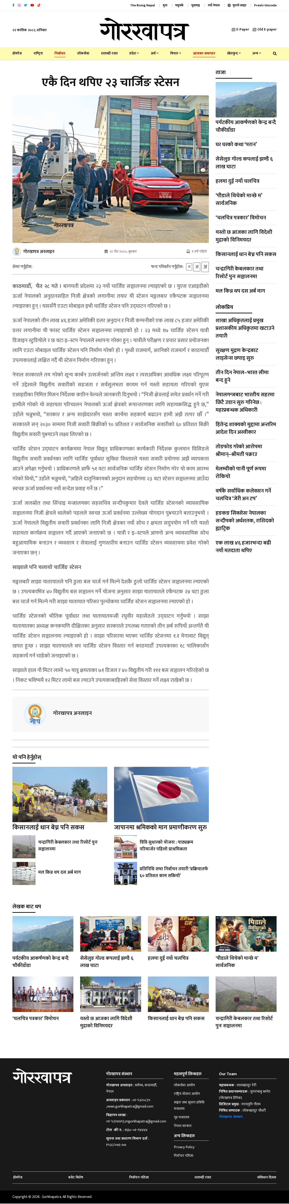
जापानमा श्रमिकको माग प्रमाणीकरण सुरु (160, 828)
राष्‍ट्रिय (38, 53)
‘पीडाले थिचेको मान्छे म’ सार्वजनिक (239, 199)
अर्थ (154, 53)
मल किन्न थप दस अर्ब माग (59, 873)
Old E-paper (265, 29)
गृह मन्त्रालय (181, 1118)
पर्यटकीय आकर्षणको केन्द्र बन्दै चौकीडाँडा (246, 126)
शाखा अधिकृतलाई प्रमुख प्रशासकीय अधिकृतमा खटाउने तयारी (245, 328)
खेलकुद (234, 53)
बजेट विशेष (75, 1178)
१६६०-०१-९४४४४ (136, 1130)
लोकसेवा (83, 53)
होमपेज (17, 53)
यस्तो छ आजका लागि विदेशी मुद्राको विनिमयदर (244, 236)
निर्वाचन (59, 53)
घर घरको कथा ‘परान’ (236, 144)
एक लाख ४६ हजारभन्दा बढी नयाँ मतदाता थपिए (243, 546)
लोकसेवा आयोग (184, 1086)
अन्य (256, 53)
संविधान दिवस (266, 1178)
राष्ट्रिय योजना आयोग (187, 1094)
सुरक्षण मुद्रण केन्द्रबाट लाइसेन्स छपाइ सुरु (237, 354)
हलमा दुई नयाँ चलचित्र (237, 181)
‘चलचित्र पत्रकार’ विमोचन (241, 217)
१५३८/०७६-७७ (116, 1145)
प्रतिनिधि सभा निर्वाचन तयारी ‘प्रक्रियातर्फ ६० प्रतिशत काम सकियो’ (174, 873)
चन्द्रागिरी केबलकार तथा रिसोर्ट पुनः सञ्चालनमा (67, 846)
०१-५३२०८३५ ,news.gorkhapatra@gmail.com (129, 1104)
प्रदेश (134, 53)
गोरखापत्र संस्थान (230, 1117)
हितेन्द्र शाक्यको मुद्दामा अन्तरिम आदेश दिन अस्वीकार (246, 428)
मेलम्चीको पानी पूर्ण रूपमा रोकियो (241, 472)
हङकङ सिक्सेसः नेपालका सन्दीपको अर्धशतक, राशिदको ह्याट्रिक (245, 521)
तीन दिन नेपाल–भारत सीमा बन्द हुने (242, 376)
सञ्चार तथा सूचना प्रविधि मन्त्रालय (189, 1106)
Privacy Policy (184, 1148)
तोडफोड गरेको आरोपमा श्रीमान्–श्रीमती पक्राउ (239, 450)
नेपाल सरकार (183, 1126)
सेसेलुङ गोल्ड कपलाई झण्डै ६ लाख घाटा (244, 163)
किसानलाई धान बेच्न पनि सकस (48, 828)
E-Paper (240, 29)
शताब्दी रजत (109, 53)
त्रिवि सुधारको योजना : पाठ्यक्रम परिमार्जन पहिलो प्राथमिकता (166, 846)
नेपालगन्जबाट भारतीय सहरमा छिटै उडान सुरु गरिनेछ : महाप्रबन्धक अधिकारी (245, 402)
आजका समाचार (204, 53)
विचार (175, 53)
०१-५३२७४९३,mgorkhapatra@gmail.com (136, 1122)
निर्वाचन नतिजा (183, 1156)
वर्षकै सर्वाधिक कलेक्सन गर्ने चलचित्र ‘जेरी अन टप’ (243, 494)
